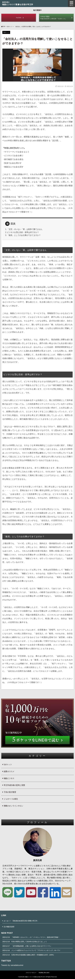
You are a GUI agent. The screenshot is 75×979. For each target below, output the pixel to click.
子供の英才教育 (10, 792)
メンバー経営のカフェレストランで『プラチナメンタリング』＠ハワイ (31, 950)
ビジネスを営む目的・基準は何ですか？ (23, 232)
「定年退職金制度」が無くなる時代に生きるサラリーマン (26, 946)
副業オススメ (9, 771)
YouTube (18, 17)
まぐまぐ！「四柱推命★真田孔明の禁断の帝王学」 (21, 921)
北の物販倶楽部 (9, 927)
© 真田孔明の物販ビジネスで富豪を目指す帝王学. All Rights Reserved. (37, 976)
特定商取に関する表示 (44, 972)
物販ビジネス (9, 778)
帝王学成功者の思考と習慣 (14, 785)
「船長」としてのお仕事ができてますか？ (24, 235)
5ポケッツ (9, 26)
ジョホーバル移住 (11, 799)
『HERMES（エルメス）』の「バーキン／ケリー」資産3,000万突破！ (31, 937)
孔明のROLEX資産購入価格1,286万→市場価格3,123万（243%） (28, 955)
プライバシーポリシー (31, 972)
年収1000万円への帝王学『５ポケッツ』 (56, 17)
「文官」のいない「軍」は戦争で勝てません (24, 229)
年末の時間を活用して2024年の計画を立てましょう (24, 942)
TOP (3, 26)
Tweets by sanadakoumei (12, 965)
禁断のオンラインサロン (13, 806)
